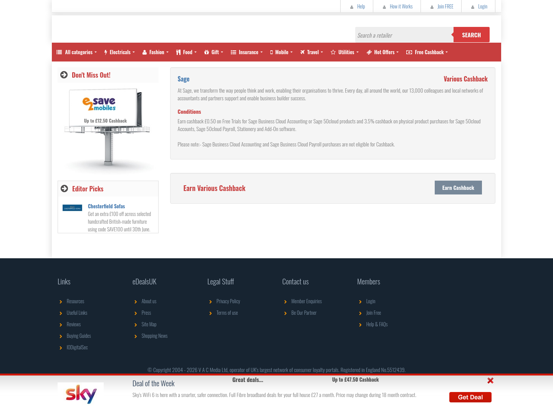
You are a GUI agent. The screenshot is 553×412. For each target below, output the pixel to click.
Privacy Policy (223, 301)
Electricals (117, 52)
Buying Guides (74, 335)
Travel (309, 52)
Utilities (342, 52)
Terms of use (222, 312)
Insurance (244, 52)
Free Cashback (425, 52)
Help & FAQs (372, 324)
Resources (71, 301)
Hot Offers (380, 52)
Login (478, 6)
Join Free (369, 312)
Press (141, 312)
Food (184, 52)
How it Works (397, 6)
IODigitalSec (73, 347)
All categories (74, 52)
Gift (211, 52)
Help (356, 6)
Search (471, 34)
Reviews (69, 324)
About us (144, 301)
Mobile (279, 52)
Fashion (153, 52)
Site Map (144, 324)
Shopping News (149, 335)
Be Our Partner (299, 312)
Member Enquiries (302, 301)
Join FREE (441, 6)
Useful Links (72, 312)
